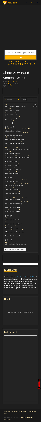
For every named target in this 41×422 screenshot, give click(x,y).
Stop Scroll (39, 386)
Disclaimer (24, 411)
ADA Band (12, 82)
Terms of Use (15, 411)
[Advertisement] (20, 29)
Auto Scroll (39, 381)
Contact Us (32, 411)
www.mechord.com (26, 417)
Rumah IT (7, 419)
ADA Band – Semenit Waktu (26, 277)
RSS (5, 413)
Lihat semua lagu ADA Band (14, 249)
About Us (7, 411)
